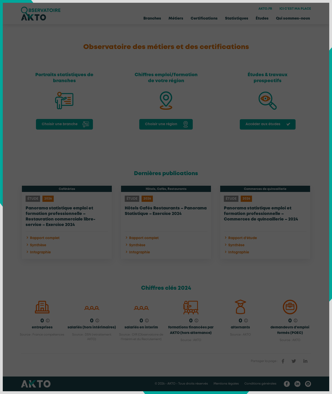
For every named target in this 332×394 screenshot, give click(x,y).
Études (262, 18)
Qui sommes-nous (293, 18)
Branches (152, 18)
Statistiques (236, 18)
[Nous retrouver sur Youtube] (308, 384)
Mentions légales (226, 383)
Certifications (204, 18)
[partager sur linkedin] (305, 361)
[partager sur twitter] (294, 361)
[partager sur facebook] (283, 361)
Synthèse (36, 245)
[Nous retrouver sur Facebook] (287, 384)
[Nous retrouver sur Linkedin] (297, 384)
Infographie (38, 252)
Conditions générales (260, 383)
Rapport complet (42, 238)
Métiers (176, 18)
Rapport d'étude (240, 238)
